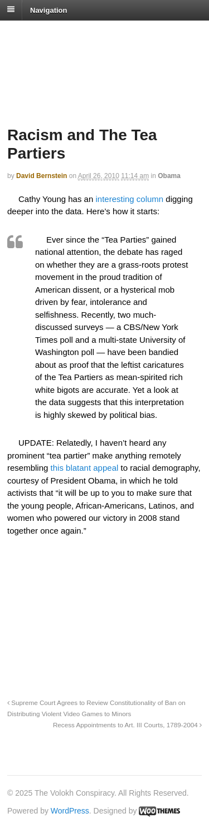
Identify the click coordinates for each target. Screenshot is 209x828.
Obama (169, 176)
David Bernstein (41, 176)
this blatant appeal (86, 467)
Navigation (48, 10)
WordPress (70, 810)
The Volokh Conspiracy (85, 34)
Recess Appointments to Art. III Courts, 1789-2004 (127, 724)
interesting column (129, 199)
